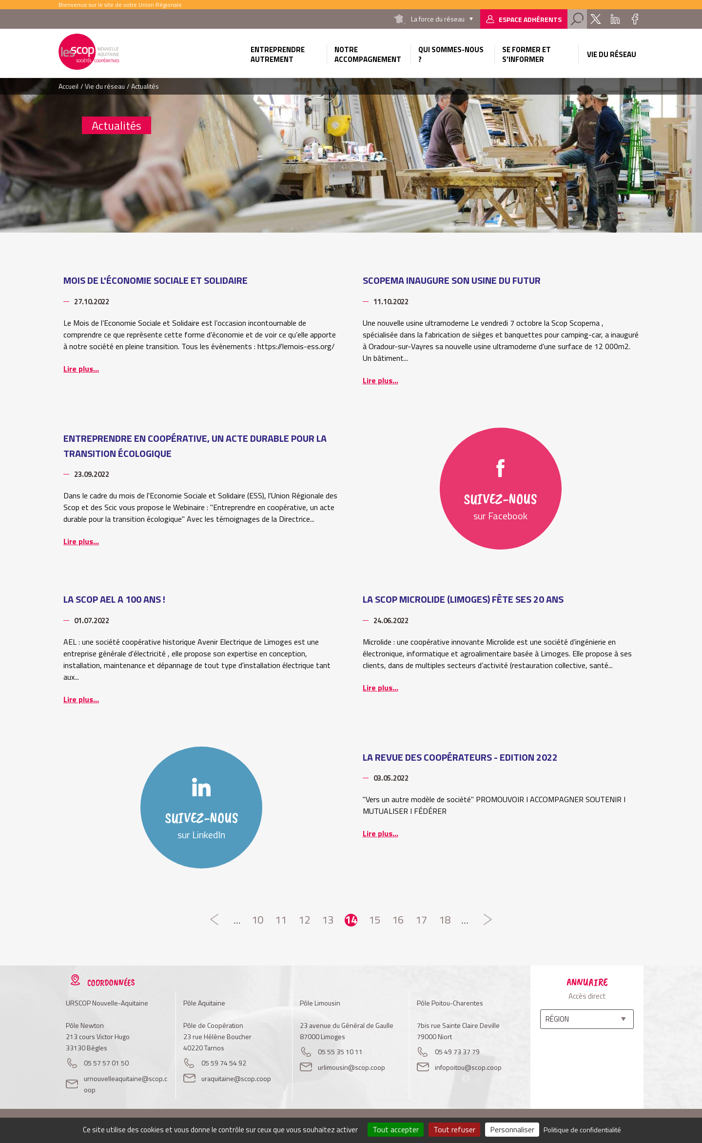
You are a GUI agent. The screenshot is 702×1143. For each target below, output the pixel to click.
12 (304, 920)
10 (257, 920)
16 (397, 920)
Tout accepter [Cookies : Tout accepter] (395, 1129)
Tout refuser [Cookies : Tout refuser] (454, 1129)
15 (374, 920)
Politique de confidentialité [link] (582, 1129)
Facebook (635, 19)
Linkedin (615, 19)
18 (444, 920)
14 (351, 920)
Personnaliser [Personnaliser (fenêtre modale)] (512, 1129)
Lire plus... (81, 368)
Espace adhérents (530, 19)
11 (280, 920)
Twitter (595, 19)
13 (327, 920)
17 (421, 920)
